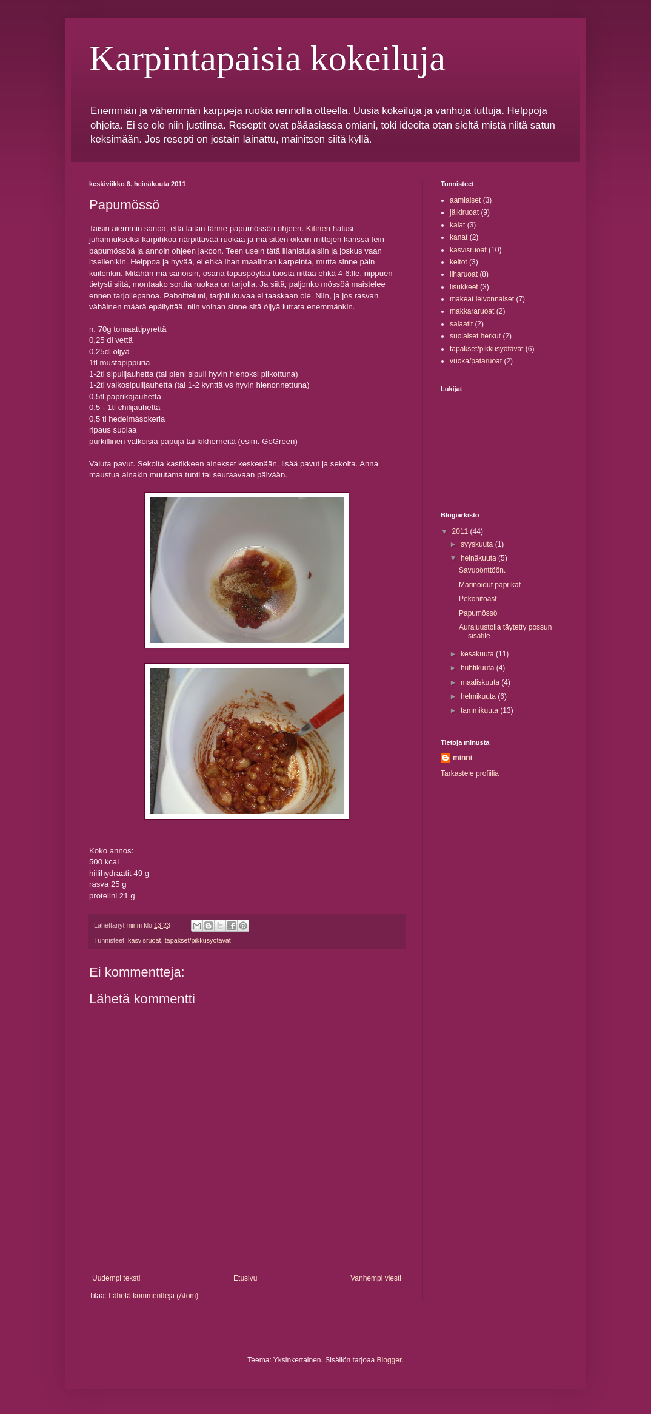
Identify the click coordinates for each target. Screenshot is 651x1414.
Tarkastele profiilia (470, 773)
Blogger (389, 1360)
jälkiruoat (464, 212)
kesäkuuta (478, 654)
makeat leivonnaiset (482, 299)
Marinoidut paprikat (490, 585)
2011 (461, 531)
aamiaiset (465, 200)
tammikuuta (480, 710)
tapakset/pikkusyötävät (198, 940)
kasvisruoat (144, 940)
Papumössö (478, 613)
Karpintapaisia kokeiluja (267, 58)
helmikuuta (479, 696)
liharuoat (464, 274)
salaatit (461, 324)
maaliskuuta (481, 682)
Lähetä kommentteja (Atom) (153, 1295)
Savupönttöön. (482, 570)
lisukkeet (464, 287)
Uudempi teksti (116, 1278)
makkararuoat (472, 311)
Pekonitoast (478, 598)
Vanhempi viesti (375, 1278)
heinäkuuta (479, 558)
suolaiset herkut (475, 336)
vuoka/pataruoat (476, 361)
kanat (458, 237)
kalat (457, 225)
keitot (458, 262)
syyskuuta (478, 544)
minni (462, 757)
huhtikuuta (478, 668)
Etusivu (245, 1278)
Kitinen (318, 228)
